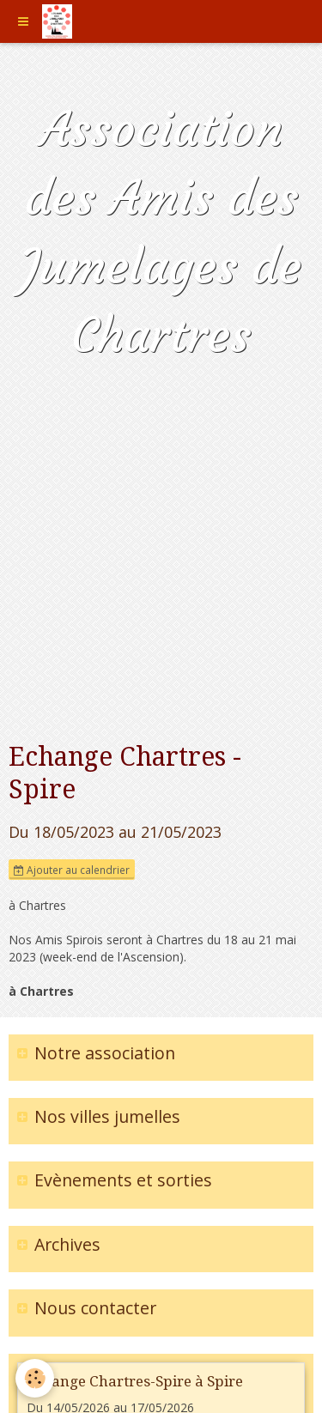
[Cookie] (34, 1378)
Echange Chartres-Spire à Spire (135, 1381)
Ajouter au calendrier (72, 869)
